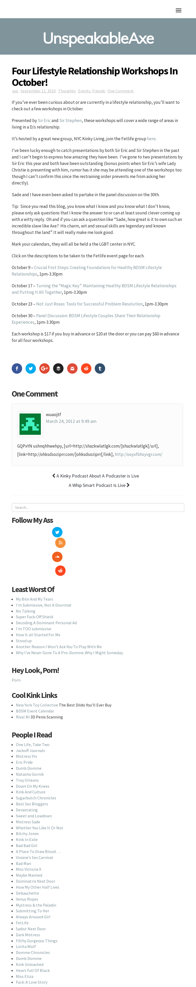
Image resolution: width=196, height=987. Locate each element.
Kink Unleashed (29, 940)
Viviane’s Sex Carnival (34, 833)
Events (84, 90)
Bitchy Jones (27, 809)
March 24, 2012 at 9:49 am (71, 421)
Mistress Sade (28, 797)
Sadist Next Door (31, 904)
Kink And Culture (31, 767)
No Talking (25, 586)
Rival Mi (23, 692)
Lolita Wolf (26, 922)
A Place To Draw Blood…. (38, 827)
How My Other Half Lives (37, 862)
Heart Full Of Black (33, 945)
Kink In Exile (27, 815)
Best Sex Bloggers (32, 779)
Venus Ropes (27, 874)
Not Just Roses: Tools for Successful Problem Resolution (89, 304)
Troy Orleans (27, 755)
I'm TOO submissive (33, 604)
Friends (98, 90)
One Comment (121, 90)
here (151, 139)
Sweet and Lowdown (34, 791)
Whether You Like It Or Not (39, 803)
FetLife (22, 898)
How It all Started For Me (38, 610)
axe (15, 90)
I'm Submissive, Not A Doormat (44, 580)
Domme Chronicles (33, 928)
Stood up (24, 616)
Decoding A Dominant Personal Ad (46, 598)
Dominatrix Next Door (35, 856)
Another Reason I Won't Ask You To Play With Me (59, 622)
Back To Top (98, 978)
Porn (16, 655)
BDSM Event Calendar (35, 686)
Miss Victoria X (28, 844)
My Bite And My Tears (34, 574)
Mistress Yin (26, 731)
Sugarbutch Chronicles (36, 773)
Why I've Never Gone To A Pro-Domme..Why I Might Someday (69, 628)
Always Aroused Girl (33, 892)
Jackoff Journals (30, 725)
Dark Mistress (28, 910)
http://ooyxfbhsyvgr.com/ (138, 454)
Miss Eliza (24, 951)
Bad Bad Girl (26, 821)
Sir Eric (44, 120)
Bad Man (23, 838)
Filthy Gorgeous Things (37, 916)
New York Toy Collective (37, 680)
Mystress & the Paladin (36, 880)
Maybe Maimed (29, 850)
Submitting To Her (32, 886)
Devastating (27, 785)
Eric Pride (24, 737)
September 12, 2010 (38, 90)
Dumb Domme (29, 743)
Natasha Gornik (30, 749)
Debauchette (27, 868)
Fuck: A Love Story (31, 957)
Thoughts (67, 90)
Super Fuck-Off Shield (34, 592)
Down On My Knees (32, 761)
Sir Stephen (70, 120)
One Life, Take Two (32, 720)
